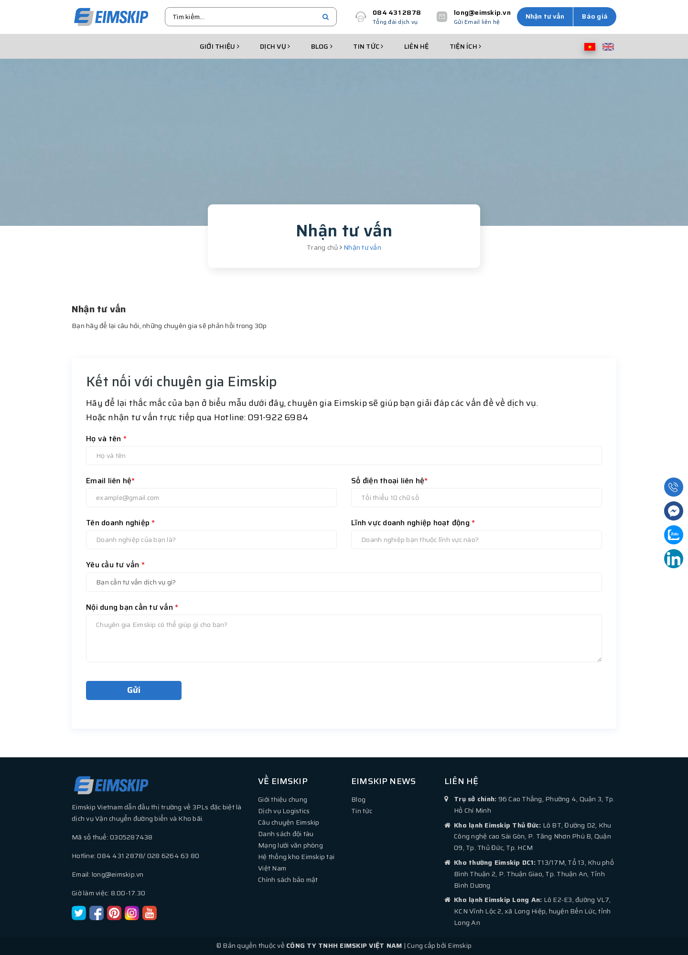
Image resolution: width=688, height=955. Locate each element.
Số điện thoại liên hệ (389, 481)
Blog (322, 46)
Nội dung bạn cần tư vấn (132, 607)
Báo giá (595, 16)
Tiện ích (466, 46)
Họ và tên (106, 439)
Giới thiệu (219, 46)
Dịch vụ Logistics (284, 811)
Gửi (133, 690)
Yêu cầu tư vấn (115, 565)
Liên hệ (416, 46)
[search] (325, 16)
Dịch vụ (275, 46)
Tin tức (368, 46)
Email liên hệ (110, 481)
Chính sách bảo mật (288, 879)
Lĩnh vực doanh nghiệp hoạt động (413, 523)
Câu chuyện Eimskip (289, 822)
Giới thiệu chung (282, 799)
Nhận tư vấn (545, 16)
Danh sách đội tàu (285, 833)
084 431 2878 (397, 12)
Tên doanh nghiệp (120, 523)
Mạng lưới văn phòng (290, 845)
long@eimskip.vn (482, 12)
